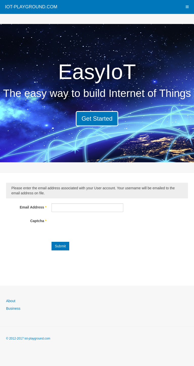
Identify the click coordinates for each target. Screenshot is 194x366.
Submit (60, 246)
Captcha (38, 221)
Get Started (97, 118)
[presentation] (90, 227)
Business (13, 308)
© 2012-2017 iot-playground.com (28, 338)
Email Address (33, 207)
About (10, 301)
